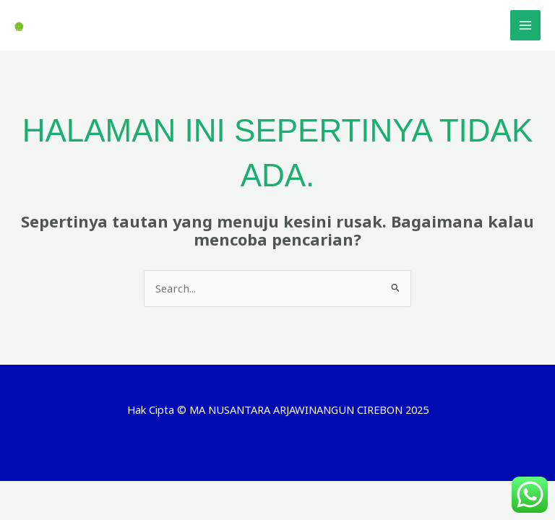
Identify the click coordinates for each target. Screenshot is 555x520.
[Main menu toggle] (525, 25)
